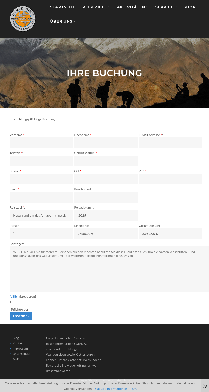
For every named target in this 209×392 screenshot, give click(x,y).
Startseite (63, 7)
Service (164, 7)
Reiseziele (94, 7)
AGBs (14, 296)
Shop (190, 7)
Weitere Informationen (111, 388)
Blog (16, 338)
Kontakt (18, 343)
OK (134, 388)
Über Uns (61, 21)
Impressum (20, 348)
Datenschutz (21, 353)
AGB (16, 359)
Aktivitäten (131, 7)
